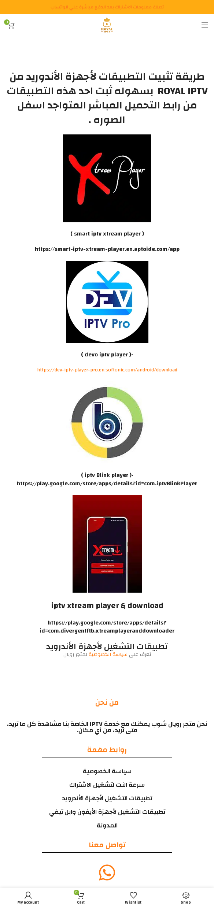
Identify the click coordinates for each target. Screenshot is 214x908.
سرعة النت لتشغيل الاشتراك (107, 784)
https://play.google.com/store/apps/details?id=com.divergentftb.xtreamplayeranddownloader (107, 626)
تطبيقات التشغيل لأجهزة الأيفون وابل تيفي (107, 812)
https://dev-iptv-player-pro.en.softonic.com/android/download (107, 370)
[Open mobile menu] (205, 25)
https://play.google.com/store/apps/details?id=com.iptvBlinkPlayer (107, 483)
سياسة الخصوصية (109, 654)
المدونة (107, 825)
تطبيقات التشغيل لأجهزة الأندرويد (107, 798)
